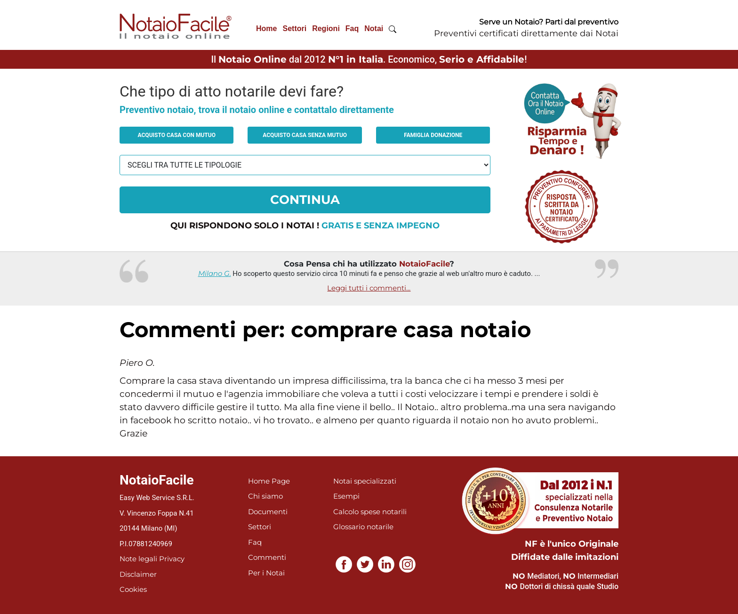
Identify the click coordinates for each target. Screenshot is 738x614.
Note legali (138, 558)
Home (266, 28)
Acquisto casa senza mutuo (305, 135)
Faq (352, 28)
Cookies (133, 589)
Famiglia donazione (433, 135)
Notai (373, 28)
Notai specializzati (364, 481)
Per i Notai (266, 572)
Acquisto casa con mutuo (177, 135)
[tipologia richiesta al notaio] (305, 165)
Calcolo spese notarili (370, 511)
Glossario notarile (363, 526)
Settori (294, 28)
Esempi (346, 496)
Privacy (171, 558)
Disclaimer (138, 574)
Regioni (326, 28)
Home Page (269, 481)
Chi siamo (265, 496)
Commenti (267, 557)
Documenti (268, 511)
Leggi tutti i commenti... (368, 287)
